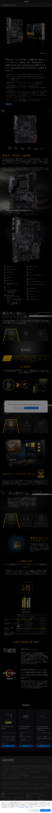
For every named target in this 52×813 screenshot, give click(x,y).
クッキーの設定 (34, 810)
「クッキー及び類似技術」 (20, 807)
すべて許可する (45, 810)
